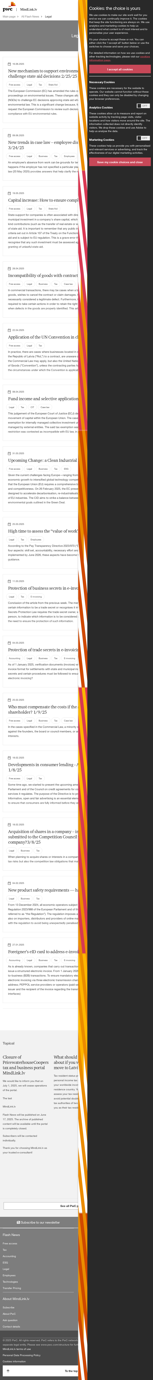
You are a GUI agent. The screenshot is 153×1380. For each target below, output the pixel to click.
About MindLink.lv (16, 1299)
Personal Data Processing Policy (21, 1355)
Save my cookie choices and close (120, 162)
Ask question (10, 1320)
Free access (14, 84)
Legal (48, 16)
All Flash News (30, 16)
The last (7, 1098)
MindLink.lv (9, 1106)
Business (43, 156)
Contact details (11, 1326)
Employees (69, 156)
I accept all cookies (120, 69)
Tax (40, 84)
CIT (32, 407)
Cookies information (14, 1361)
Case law (68, 283)
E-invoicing (36, 596)
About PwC (9, 1313)
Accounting (14, 658)
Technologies (10, 1281)
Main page (9, 16)
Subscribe (8, 1307)
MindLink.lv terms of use (17, 1348)
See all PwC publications (76, 1206)
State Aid (53, 84)
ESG (66, 468)
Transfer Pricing (12, 1288)
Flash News (11, 1235)
